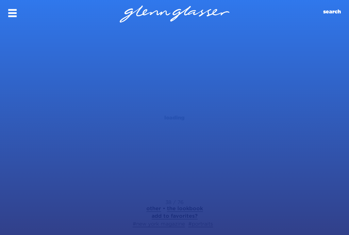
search (332, 11)
